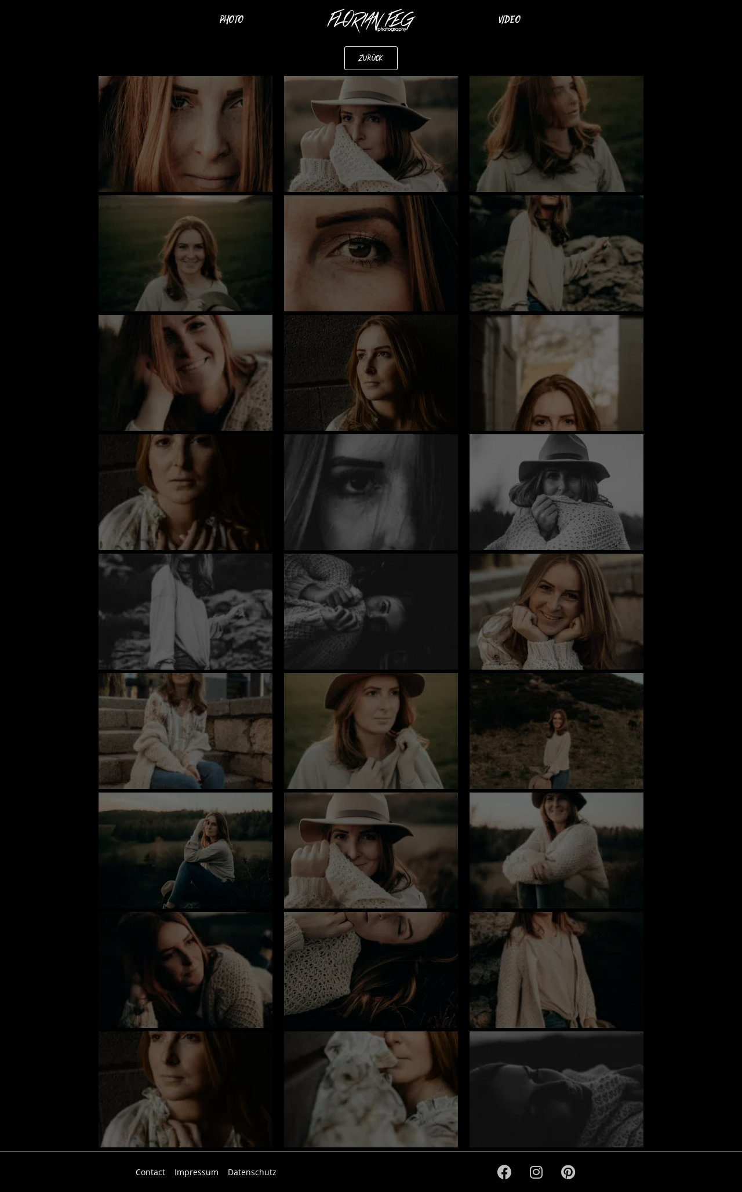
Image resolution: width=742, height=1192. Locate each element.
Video (510, 19)
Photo (231, 19)
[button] (371, 58)
